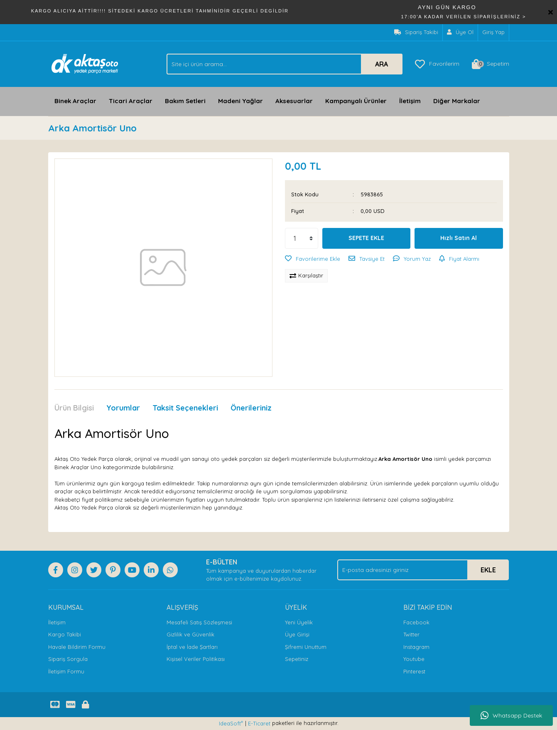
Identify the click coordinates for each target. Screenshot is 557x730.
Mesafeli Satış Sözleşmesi (199, 622)
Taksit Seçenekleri (185, 408)
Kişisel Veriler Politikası (196, 659)
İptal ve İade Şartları (192, 646)
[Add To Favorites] (312, 259)
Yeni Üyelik (299, 622)
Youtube (413, 659)
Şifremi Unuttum (305, 646)
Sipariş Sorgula (68, 659)
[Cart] (490, 64)
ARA (381, 64)
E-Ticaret (259, 723)
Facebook (416, 622)
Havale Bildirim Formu (77, 646)
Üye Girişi (297, 634)
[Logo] (85, 63)
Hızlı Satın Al (458, 238)
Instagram (416, 646)
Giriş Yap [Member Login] (493, 32)
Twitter (411, 634)
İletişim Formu (66, 671)
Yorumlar (123, 408)
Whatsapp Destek (511, 715)
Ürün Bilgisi (74, 408)
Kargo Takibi (64, 634)
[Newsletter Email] (423, 569)
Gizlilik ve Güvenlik (190, 634)
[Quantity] (301, 238)
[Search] (284, 64)
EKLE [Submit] (488, 570)
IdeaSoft (231, 723)
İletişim (410, 101)
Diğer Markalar (456, 101)
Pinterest (414, 671)
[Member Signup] (460, 32)
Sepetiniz (296, 659)
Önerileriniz (251, 408)
